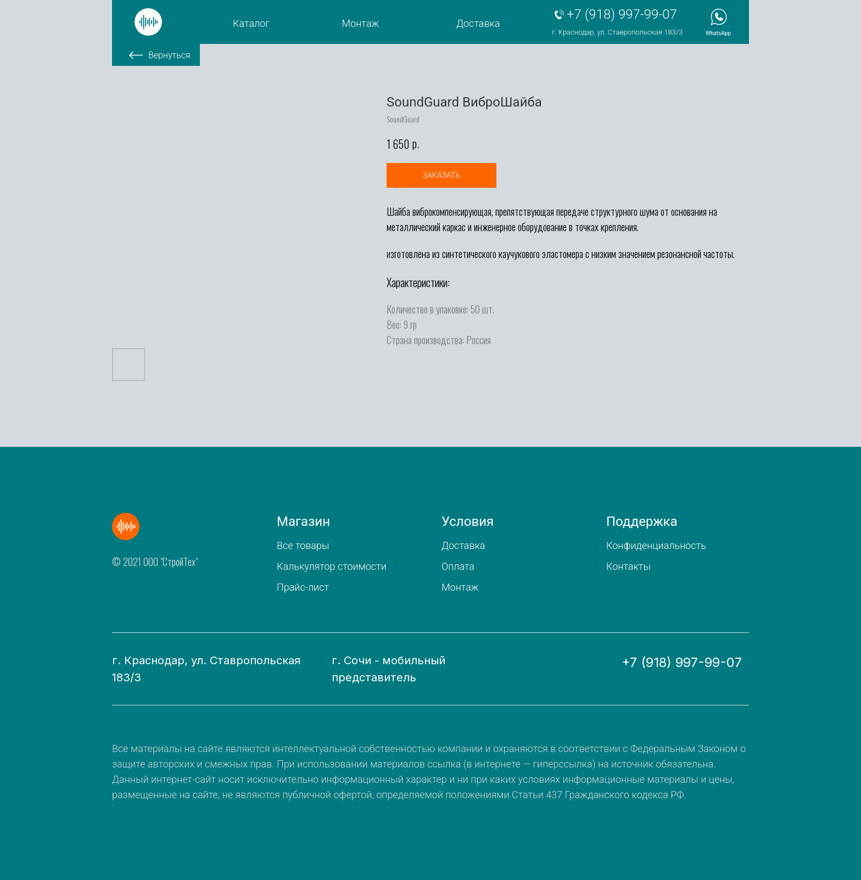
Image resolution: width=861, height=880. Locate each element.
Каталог (251, 23)
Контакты (628, 566)
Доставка (478, 23)
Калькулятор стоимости (332, 566)
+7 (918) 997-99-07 (622, 14)
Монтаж (360, 23)
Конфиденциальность (656, 545)
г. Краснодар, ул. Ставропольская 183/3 (617, 32)
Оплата (457, 566)
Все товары (303, 545)
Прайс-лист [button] (303, 587)
